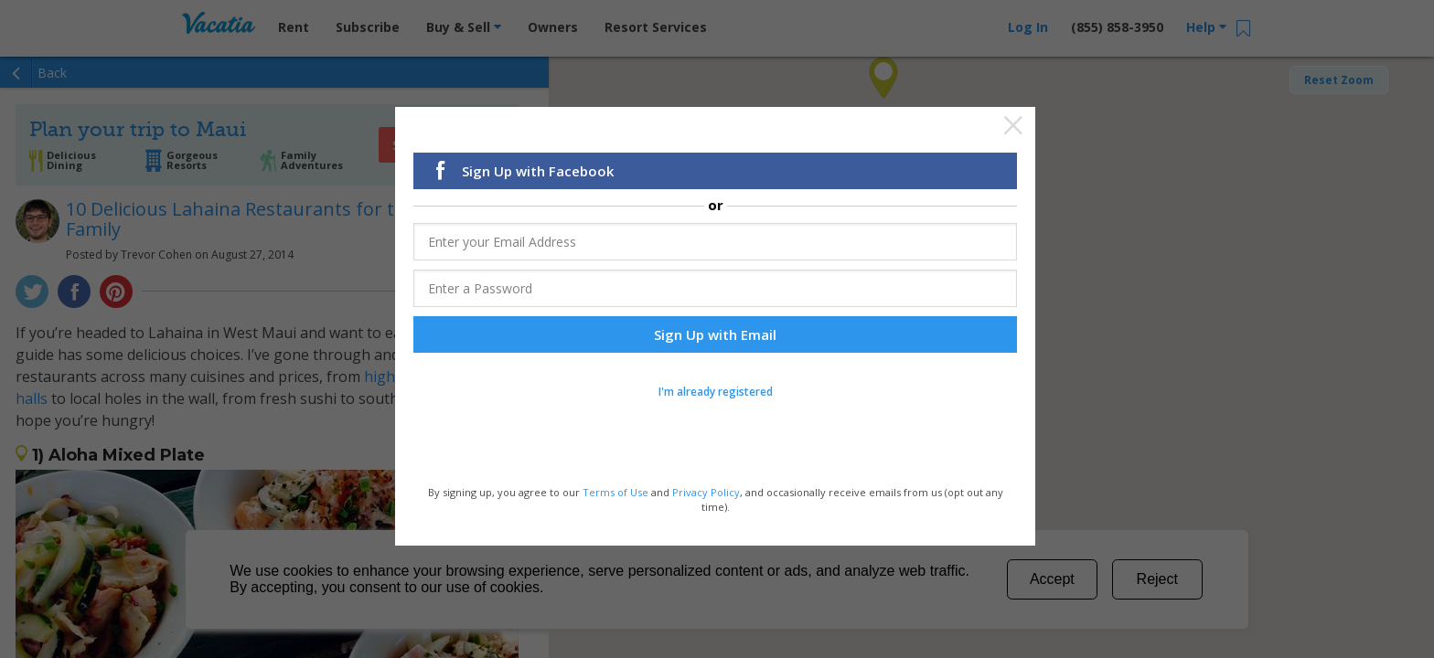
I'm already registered (715, 394)
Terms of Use (615, 495)
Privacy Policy (706, 495)
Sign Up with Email (715, 337)
